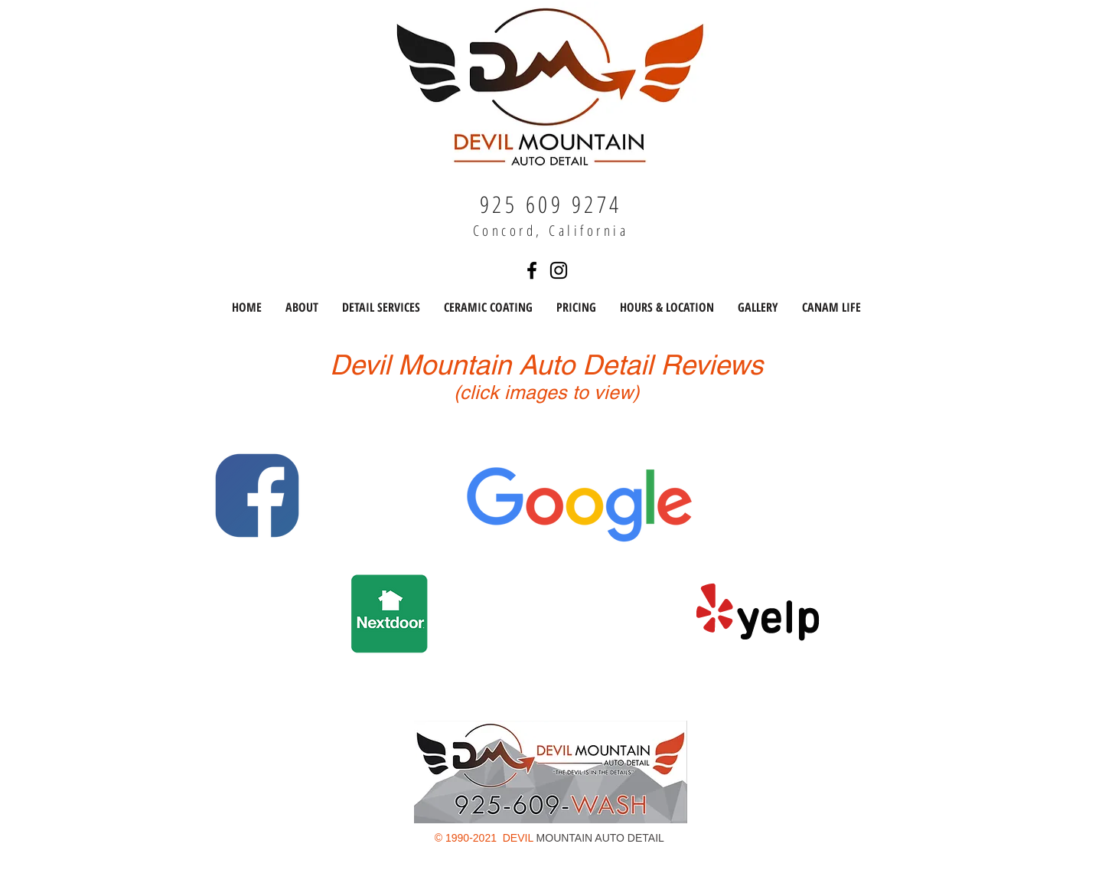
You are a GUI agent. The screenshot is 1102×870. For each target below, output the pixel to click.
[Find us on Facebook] (531, 270)
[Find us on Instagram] (558, 270)
